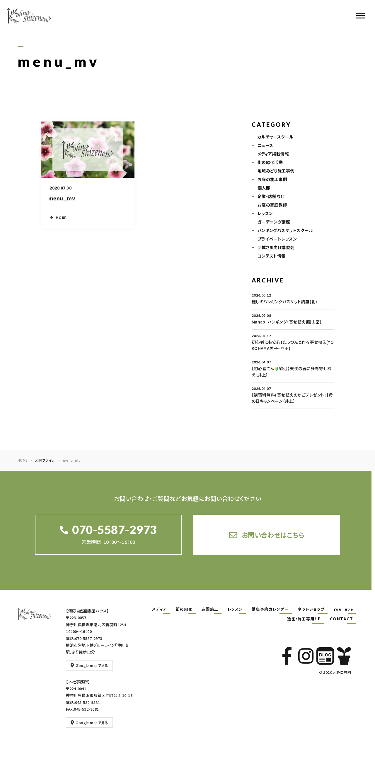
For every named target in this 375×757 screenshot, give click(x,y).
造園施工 (210, 609)
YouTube (343, 609)
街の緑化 (184, 609)
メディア (159, 609)
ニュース (265, 146)
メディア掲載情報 (273, 155)
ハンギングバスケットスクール (285, 231)
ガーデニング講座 (274, 223)
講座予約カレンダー (270, 609)
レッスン (265, 214)
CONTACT (341, 619)
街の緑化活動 (270, 163)
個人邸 (264, 189)
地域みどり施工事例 (276, 172)
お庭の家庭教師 (272, 206)
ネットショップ (311, 609)
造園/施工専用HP (304, 619)
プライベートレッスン (277, 240)
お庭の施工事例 (272, 180)
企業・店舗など (271, 197)
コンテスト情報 (272, 257)
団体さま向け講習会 (276, 248)
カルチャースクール (276, 137)
